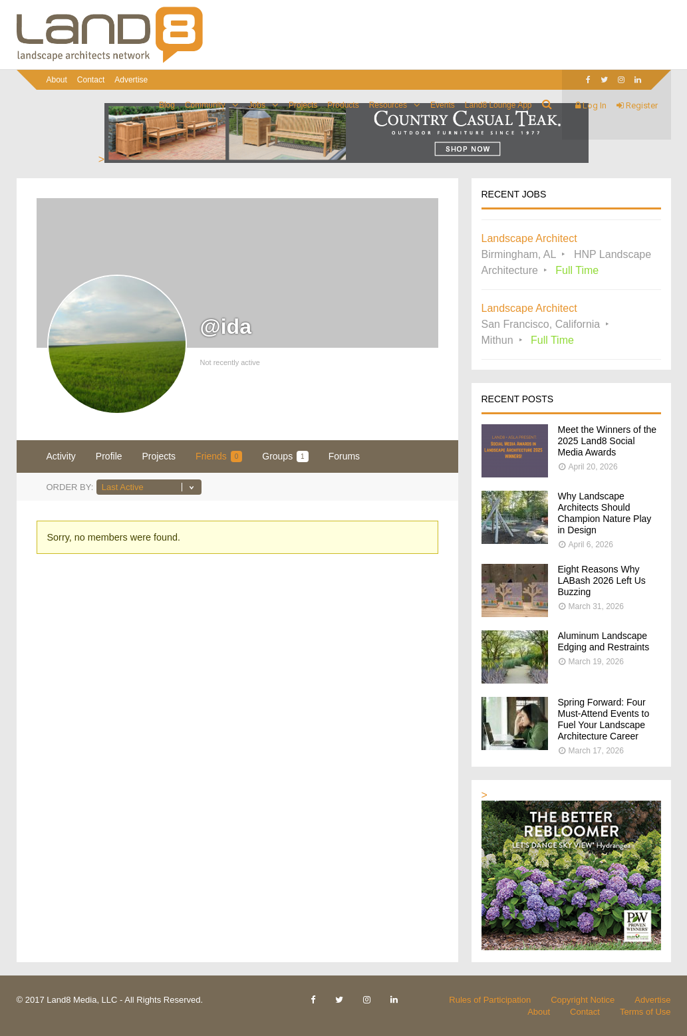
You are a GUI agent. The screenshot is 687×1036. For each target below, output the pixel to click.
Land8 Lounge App (498, 105)
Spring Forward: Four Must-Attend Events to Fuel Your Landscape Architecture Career (604, 719)
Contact (90, 79)
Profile (109, 456)
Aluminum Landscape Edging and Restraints (604, 641)
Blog (167, 105)
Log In (591, 105)
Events (442, 105)
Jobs (257, 105)
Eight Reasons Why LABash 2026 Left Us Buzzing (602, 580)
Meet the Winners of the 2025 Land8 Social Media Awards (607, 440)
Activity (61, 456)
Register (637, 105)
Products (342, 105)
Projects (303, 105)
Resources (388, 105)
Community (205, 105)
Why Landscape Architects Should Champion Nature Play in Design (605, 513)
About (57, 79)
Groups (285, 456)
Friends (219, 456)
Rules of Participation (490, 1000)
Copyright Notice (583, 1000)
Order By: (70, 487)
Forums (344, 456)
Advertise (131, 79)
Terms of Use (645, 1012)
